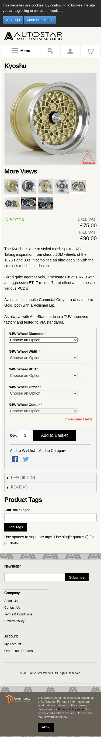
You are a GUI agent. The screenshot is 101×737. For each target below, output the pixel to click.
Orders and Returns (18, 651)
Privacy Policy (14, 621)
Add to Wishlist (22, 450)
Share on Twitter (26, 459)
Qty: (13, 435)
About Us (11, 601)
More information (40, 20)
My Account (12, 644)
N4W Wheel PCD (22, 369)
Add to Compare (53, 450)
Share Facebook (15, 459)
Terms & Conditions (18, 614)
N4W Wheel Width (23, 351)
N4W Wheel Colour (24, 405)
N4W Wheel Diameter (26, 334)
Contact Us (12, 608)
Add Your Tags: (17, 510)
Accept (14, 20)
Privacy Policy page (71, 709)
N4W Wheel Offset (24, 387)
